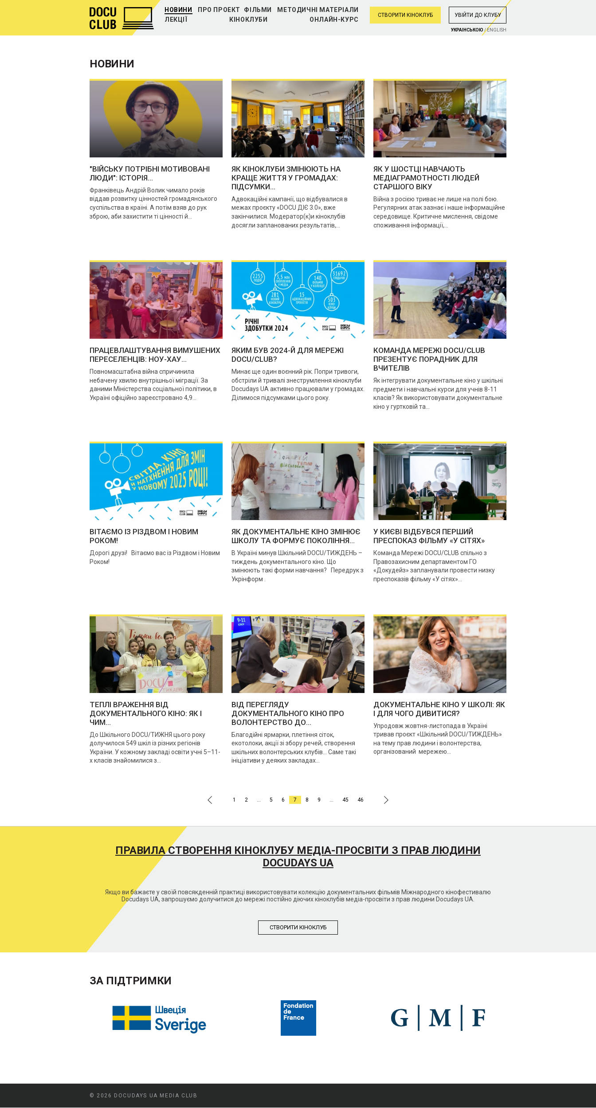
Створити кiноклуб (298, 927)
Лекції (176, 19)
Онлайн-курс (334, 19)
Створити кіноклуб (405, 15)
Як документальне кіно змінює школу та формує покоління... (296, 536)
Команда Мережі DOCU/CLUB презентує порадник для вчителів (429, 359)
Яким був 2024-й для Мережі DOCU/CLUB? (287, 355)
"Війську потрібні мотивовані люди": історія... (150, 173)
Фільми (258, 9)
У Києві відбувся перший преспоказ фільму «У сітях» (429, 536)
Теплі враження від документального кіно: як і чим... (146, 713)
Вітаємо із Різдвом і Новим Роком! (144, 536)
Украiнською (467, 29)
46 (360, 800)
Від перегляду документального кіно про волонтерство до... (287, 713)
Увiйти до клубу (478, 15)
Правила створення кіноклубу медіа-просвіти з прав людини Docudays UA (298, 856)
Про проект (219, 9)
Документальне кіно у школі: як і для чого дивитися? (439, 709)
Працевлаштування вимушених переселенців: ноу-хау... (155, 355)
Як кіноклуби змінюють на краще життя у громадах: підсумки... (286, 177)
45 (345, 800)
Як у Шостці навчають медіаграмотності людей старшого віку (426, 177)
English (496, 29)
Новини (178, 9)
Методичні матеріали (317, 9)
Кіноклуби (248, 19)
